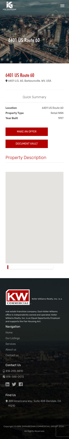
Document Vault (27, 143)
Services (11, 344)
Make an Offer (26, 131)
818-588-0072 (15, 376)
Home (9, 332)
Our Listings (13, 338)
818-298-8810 (14, 371)
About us (11, 349)
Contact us (12, 355)
